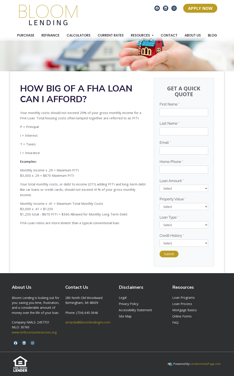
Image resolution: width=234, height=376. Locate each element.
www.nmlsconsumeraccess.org (34, 332)
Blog (212, 35)
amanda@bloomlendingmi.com (87, 322)
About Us (193, 35)
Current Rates (111, 35)
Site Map (125, 316)
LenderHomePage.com (205, 364)
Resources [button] (141, 35)
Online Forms (182, 316)
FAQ (175, 322)
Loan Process (182, 304)
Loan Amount (172, 181)
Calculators (78, 35)
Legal (123, 297)
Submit (169, 254)
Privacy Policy (128, 304)
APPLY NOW (200, 8)
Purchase (25, 35)
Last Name (170, 123)
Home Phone (171, 162)
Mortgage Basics (184, 310)
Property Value (173, 199)
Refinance (50, 35)
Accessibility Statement (135, 310)
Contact (169, 35)
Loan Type (169, 217)
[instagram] (174, 8)
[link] (84, 298)
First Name (170, 104)
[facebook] (157, 8)
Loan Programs (183, 297)
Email (165, 142)
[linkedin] (165, 8)
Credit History (172, 236)
